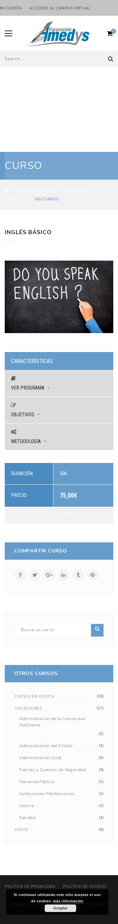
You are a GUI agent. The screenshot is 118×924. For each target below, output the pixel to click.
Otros (21, 829)
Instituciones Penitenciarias (46, 794)
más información (68, 901)
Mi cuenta (11, 8)
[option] (59, 297)
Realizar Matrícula (59, 515)
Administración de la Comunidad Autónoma (52, 722)
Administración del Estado (46, 746)
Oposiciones (28, 708)
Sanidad (27, 818)
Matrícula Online (37, 190)
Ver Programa (30, 388)
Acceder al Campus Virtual (60, 8)
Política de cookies (84, 886)
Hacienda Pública (36, 782)
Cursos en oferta (34, 696)
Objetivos (25, 415)
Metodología (29, 441)
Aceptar (60, 908)
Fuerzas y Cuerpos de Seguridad (52, 770)
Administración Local (40, 758)
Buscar (97, 628)
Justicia (26, 806)
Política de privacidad (30, 886)
